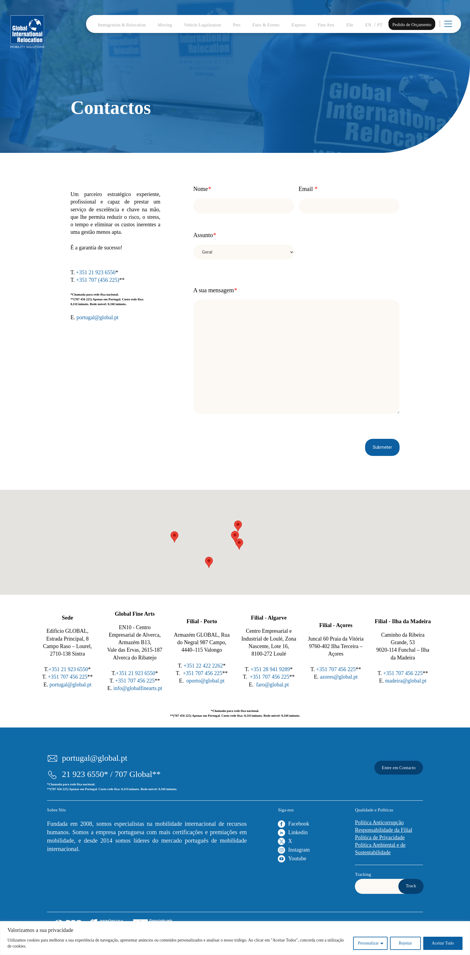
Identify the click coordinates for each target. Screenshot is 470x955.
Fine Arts (326, 24)
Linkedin (298, 832)
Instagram (299, 850)
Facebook (298, 824)
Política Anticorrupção (379, 823)
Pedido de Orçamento (411, 24)
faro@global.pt (272, 685)
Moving (165, 24)
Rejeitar (405, 943)
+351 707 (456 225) (97, 280)
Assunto (204, 235)
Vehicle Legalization (202, 24)
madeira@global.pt (406, 681)
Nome (202, 189)
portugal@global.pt (97, 317)
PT (380, 24)
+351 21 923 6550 (96, 272)
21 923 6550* (85, 774)
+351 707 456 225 (68, 677)
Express (298, 24)
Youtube (297, 858)
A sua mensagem (215, 290)
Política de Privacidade (380, 837)
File (349, 24)
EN (368, 24)
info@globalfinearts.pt (137, 688)
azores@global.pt (339, 677)
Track (411, 885)
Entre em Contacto (398, 767)
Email (308, 189)
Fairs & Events (265, 24)
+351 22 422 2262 (203, 666)
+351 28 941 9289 (270, 669)
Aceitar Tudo (443, 943)
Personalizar (368, 943)
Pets (236, 24)
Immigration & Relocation (122, 24)
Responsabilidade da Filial (383, 830)
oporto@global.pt (205, 681)
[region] (235, 938)
